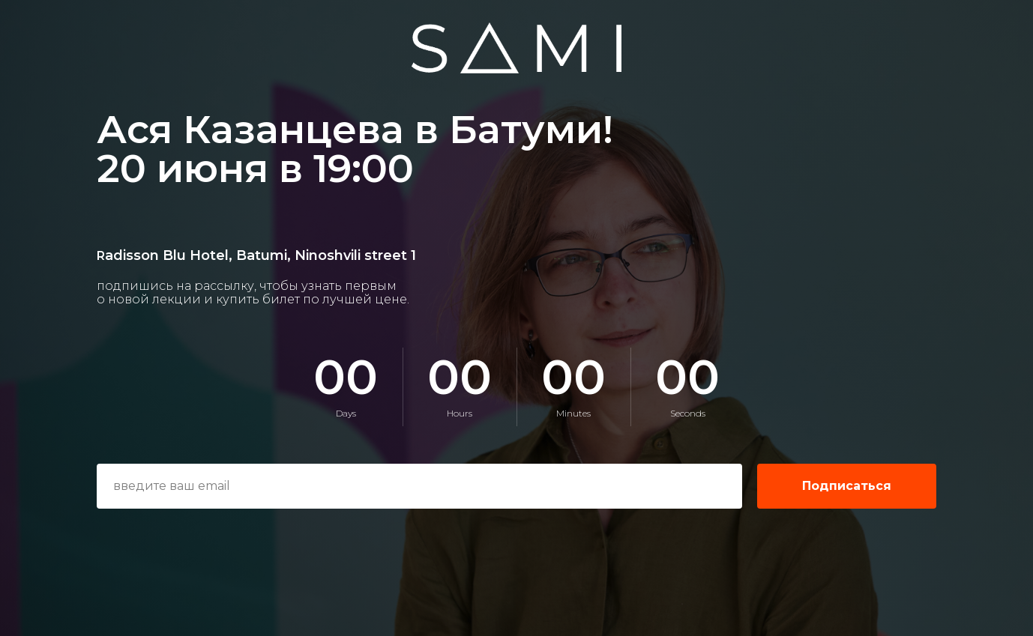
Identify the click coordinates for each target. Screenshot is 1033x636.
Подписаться (846, 486)
